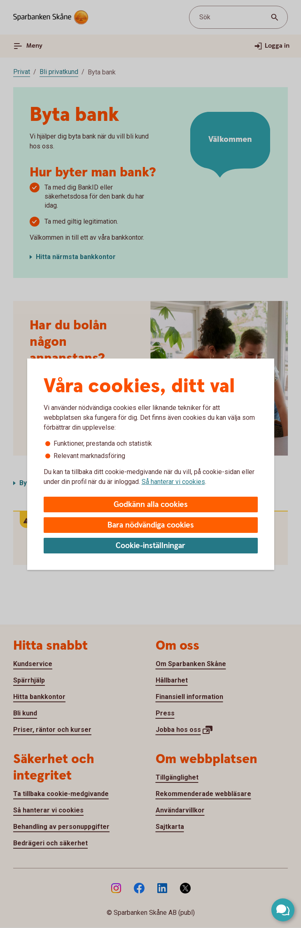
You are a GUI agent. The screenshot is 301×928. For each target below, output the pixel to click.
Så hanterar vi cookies (173, 482)
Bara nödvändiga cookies (150, 525)
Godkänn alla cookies (151, 505)
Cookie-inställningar (150, 546)
